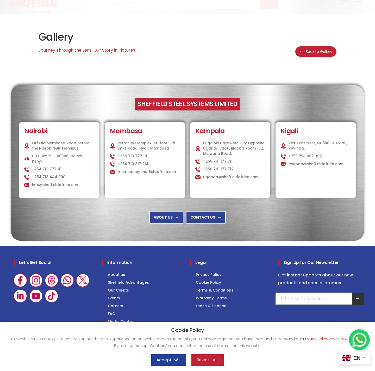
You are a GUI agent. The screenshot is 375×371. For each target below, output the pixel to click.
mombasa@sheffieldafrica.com (147, 171)
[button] (323, 17)
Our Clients (118, 290)
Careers (115, 305)
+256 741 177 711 (218, 161)
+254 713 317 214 (133, 164)
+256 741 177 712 (218, 169)
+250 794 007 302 (305, 156)
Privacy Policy (208, 274)
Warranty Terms (211, 298)
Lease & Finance (211, 305)
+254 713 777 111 (24, 5)
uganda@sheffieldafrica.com (231, 177)
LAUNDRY (279, 4)
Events (114, 298)
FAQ (111, 313)
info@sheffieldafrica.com (72, 5)
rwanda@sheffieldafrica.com (316, 164)
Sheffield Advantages (128, 282)
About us (116, 274)
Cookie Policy (208, 282)
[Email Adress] (314, 299)
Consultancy (351, 4)
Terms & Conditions (214, 290)
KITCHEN (251, 4)
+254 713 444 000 (48, 177)
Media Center (120, 321)
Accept (167, 360)
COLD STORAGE (312, 4)
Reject (206, 360)
